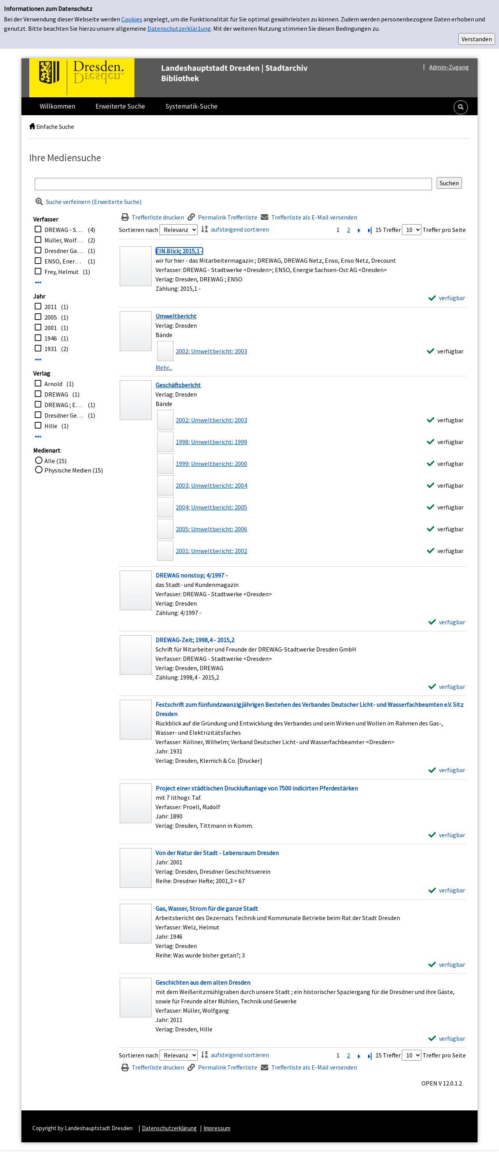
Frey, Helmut (61, 272)
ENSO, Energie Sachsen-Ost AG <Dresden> (64, 261)
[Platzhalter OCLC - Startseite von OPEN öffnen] (184, 77)
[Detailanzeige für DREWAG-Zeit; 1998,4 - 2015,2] (195, 640)
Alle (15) (55, 461)
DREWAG (56, 394)
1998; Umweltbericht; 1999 (211, 442)
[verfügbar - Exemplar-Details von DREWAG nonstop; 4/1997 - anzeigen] (446, 622)
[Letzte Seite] (369, 229)
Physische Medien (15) (73, 470)
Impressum (216, 1128)
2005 (50, 317)
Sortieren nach (138, 230)
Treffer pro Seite (444, 230)
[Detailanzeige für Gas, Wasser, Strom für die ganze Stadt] (207, 908)
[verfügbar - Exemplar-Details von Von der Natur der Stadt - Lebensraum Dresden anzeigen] (446, 890)
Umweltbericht (176, 316)
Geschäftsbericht (178, 385)
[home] (32, 126)
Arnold (53, 384)
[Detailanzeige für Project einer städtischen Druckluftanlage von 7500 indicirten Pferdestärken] (257, 788)
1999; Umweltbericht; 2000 (211, 463)
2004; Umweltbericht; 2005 (211, 507)
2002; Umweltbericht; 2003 (211, 351)
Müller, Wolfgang (64, 240)
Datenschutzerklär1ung (179, 28)
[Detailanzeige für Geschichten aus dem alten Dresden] (203, 982)
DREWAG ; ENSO (64, 405)
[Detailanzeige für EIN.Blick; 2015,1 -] (179, 251)
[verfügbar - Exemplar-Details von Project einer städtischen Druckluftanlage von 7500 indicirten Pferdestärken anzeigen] (446, 835)
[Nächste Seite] (359, 229)
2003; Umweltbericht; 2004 (211, 485)
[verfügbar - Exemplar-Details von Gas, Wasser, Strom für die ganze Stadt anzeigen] (446, 964)
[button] (461, 107)
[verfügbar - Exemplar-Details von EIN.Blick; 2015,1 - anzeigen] (446, 297)
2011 (50, 307)
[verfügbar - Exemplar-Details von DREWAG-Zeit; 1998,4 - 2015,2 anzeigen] (446, 686)
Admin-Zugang (449, 67)
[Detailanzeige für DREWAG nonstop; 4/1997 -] (192, 575)
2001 (50, 328)
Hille (50, 426)
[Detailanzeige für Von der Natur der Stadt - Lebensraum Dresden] (217, 853)
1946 (50, 338)
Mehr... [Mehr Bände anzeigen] (164, 367)
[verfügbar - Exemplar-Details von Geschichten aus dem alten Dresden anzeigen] (446, 1038)
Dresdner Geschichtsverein (64, 415)
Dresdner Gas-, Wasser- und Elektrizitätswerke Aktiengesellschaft (64, 251)
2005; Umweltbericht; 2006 (211, 529)
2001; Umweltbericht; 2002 (211, 551)
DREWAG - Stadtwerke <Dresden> (64, 230)
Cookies (131, 19)
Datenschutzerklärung (169, 1128)
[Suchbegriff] (233, 184)
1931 (50, 349)
